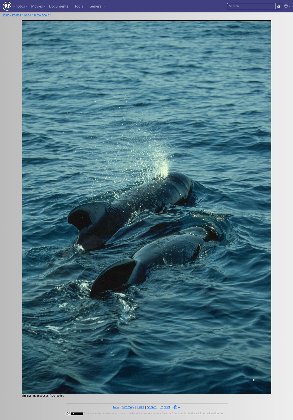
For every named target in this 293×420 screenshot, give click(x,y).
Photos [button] (19, 6)
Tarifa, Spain (41, 15)
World (27, 15)
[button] (286, 6)
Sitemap (128, 407)
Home (5, 15)
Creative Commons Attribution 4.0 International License (193, 413)
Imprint (165, 407)
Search (152, 407)
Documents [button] (58, 6)
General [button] (95, 6)
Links (140, 407)
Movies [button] (37, 6)
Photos (16, 15)
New (116, 407)
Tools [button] (79, 6)
